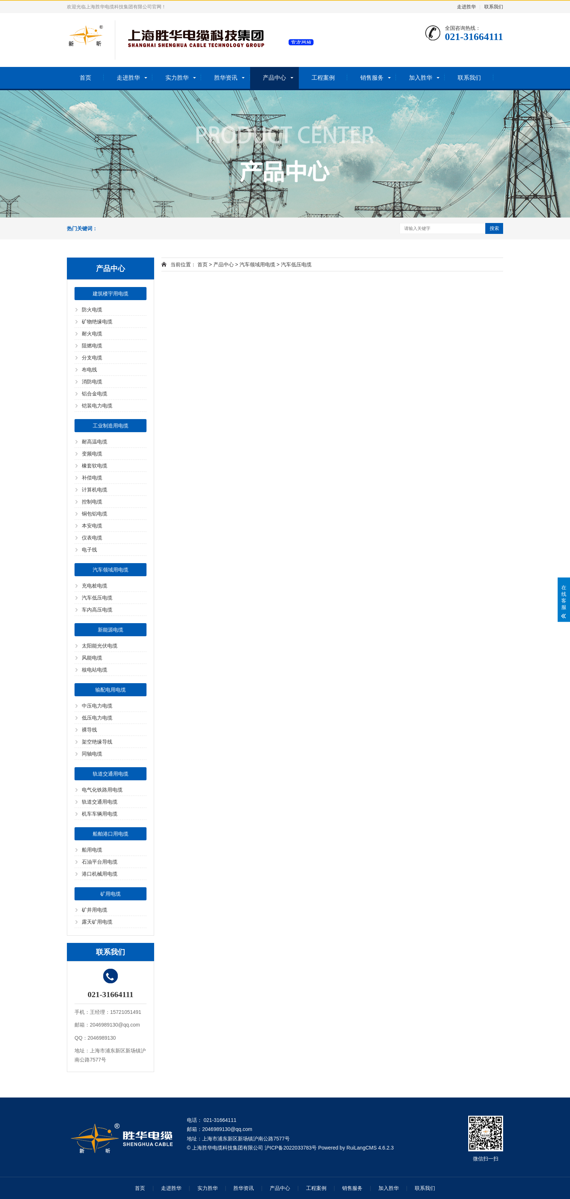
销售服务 (372, 78)
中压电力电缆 (97, 706)
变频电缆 (92, 454)
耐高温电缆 (94, 442)
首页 (85, 78)
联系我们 (493, 6)
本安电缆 (92, 526)
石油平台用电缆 (99, 862)
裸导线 (89, 730)
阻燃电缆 (92, 345)
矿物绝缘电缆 (97, 321)
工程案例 (323, 78)
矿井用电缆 (94, 910)
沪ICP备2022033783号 (291, 1148)
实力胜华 (177, 78)
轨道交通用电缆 (110, 774)
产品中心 (274, 78)
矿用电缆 (110, 894)
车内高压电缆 (97, 610)
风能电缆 (92, 658)
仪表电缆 (92, 538)
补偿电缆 (92, 478)
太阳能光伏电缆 (99, 646)
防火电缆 (92, 309)
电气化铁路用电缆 (102, 790)
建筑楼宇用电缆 (110, 293)
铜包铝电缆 (94, 514)
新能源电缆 (110, 630)
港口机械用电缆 (99, 874)
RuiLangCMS (361, 1148)
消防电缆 (92, 382)
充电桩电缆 (94, 586)
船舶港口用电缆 (110, 834)
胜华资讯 (225, 78)
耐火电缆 (92, 333)
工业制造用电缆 (110, 426)
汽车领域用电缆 (110, 570)
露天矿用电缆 (97, 922)
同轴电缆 (92, 754)
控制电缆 (92, 502)
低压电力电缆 (97, 718)
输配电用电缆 (110, 690)
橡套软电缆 (94, 466)
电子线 (89, 550)
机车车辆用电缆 (99, 814)
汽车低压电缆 (97, 598)
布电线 (89, 370)
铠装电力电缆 (97, 406)
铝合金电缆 (94, 394)
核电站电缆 (94, 670)
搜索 (494, 228)
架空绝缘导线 (97, 742)
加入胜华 (420, 78)
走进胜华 (466, 6)
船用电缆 (92, 850)
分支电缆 (92, 358)
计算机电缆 (94, 490)
